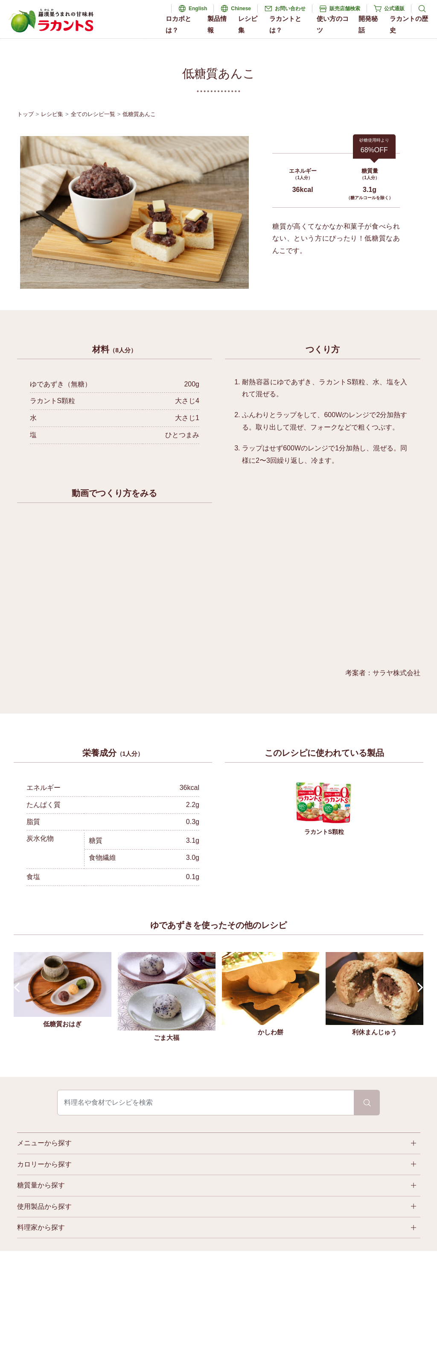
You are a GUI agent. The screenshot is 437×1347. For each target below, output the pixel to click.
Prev (19, 987)
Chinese (241, 8)
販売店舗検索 (344, 8)
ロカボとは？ (178, 24)
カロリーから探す (44, 1164)
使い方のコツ (333, 24)
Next (418, 987)
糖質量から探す (41, 1185)
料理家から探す (41, 1227)
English (198, 8)
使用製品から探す (44, 1206)
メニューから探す (44, 1143)
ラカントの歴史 (409, 24)
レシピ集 (247, 24)
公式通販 (394, 8)
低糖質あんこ (139, 114)
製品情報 (217, 24)
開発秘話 (368, 24)
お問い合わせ (290, 8)
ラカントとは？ (285, 24)
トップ (25, 114)
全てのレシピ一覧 (93, 114)
